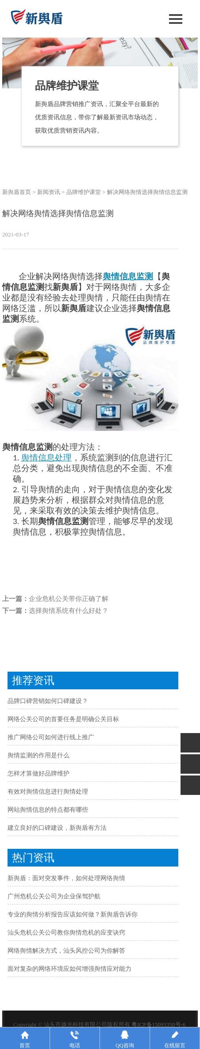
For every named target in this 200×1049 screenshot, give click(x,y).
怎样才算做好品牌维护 (38, 773)
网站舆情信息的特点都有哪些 (48, 809)
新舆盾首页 (16, 192)
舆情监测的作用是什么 (38, 755)
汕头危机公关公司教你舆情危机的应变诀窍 (66, 932)
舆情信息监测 (128, 276)
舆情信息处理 (46, 457)
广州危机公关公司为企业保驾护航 (54, 896)
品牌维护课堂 (83, 192)
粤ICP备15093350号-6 (158, 1024)
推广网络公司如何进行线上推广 (51, 737)
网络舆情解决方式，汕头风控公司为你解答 (66, 950)
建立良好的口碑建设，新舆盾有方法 (57, 828)
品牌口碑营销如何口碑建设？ (48, 701)
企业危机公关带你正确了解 (68, 598)
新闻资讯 (48, 192)
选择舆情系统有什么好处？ (68, 610)
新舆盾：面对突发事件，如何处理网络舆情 (66, 878)
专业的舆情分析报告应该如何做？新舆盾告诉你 (73, 914)
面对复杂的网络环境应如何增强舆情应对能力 (69, 968)
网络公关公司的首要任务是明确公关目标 (63, 719)
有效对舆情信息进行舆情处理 (48, 791)
